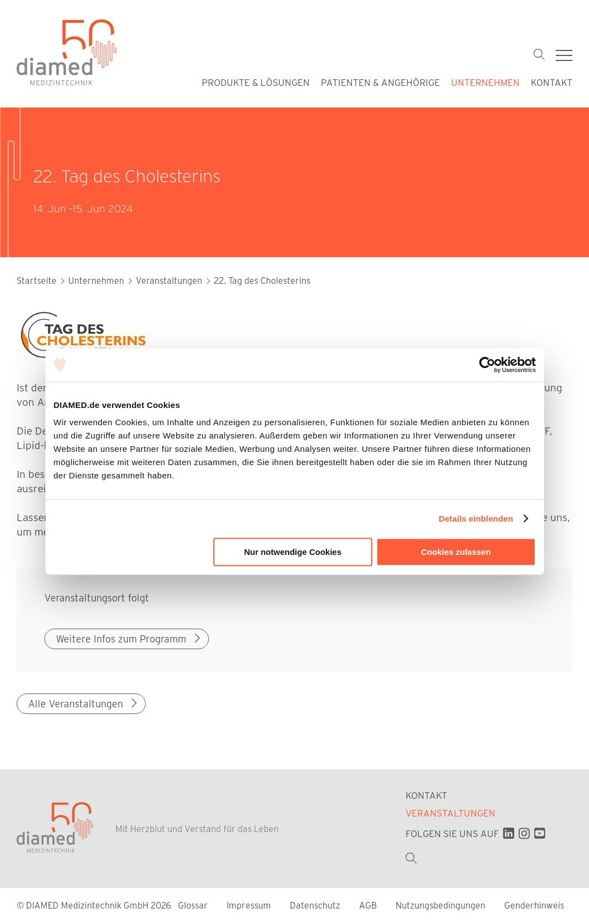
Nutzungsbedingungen (442, 906)
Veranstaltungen (450, 814)
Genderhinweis (534, 906)
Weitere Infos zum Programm (129, 638)
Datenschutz (316, 906)
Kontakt (551, 82)
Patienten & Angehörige (380, 82)
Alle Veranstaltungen (84, 704)
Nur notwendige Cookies (292, 552)
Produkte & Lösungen (256, 82)
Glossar (194, 906)
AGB (369, 906)
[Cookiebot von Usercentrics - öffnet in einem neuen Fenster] (487, 364)
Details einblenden (476, 518)
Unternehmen (485, 82)
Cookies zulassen (456, 552)
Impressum (250, 906)
